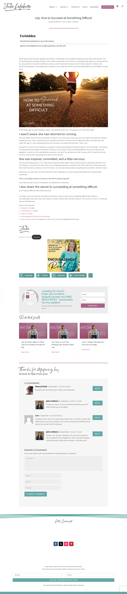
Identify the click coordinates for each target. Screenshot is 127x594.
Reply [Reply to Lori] (97, 417)
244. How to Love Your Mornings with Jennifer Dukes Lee (63, 344)
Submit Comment (36, 494)
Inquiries (94, 7)
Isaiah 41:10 (25, 214)
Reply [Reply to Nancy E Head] (97, 388)
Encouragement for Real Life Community (35, 216)
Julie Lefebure (56, 22)
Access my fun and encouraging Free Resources (38, 219)
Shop (85, 7)
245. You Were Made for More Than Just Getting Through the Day (33, 344)
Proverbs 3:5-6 (26, 208)
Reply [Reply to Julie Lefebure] (97, 403)
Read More (25, 352)
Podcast (75, 7)
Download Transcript (25, 237)
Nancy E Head (41, 386)
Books (63, 7)
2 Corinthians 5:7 (27, 211)
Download (36, 237)
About (52, 7)
